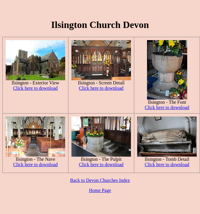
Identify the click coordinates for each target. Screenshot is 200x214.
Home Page (100, 190)
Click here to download (35, 88)
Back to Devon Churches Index (100, 180)
